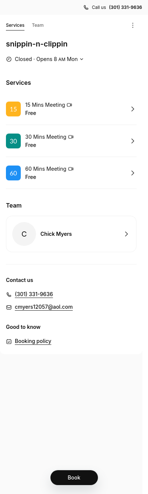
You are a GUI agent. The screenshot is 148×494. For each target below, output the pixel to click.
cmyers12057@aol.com (44, 307)
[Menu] (132, 25)
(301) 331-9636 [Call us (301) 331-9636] (125, 7)
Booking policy (33, 341)
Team (38, 25)
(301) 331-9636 (34, 294)
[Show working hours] (45, 59)
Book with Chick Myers (71, 234)
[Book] (74, 477)
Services (15, 26)
